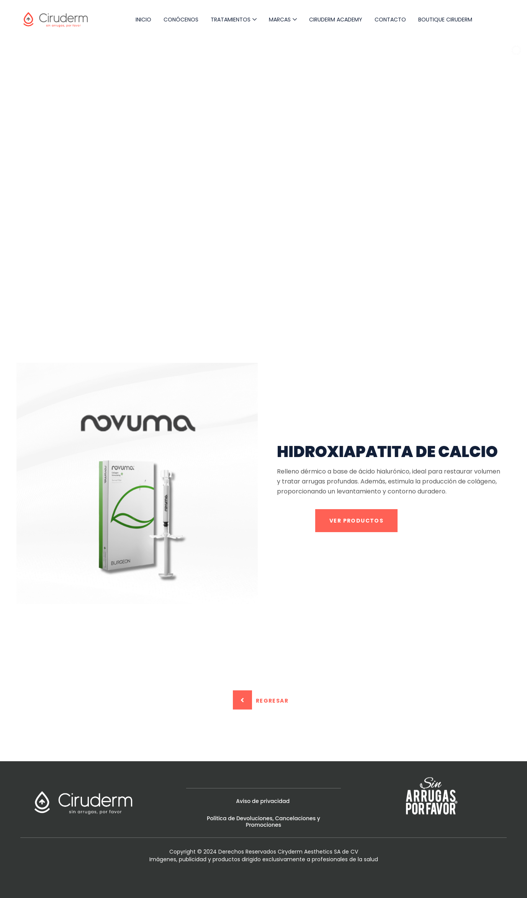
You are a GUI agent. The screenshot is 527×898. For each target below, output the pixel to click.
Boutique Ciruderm (445, 19)
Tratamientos (230, 19)
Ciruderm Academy (335, 19)
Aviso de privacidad (263, 801)
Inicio (143, 19)
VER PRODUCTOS (356, 520)
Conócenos (181, 19)
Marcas (280, 19)
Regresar (260, 700)
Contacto (390, 19)
